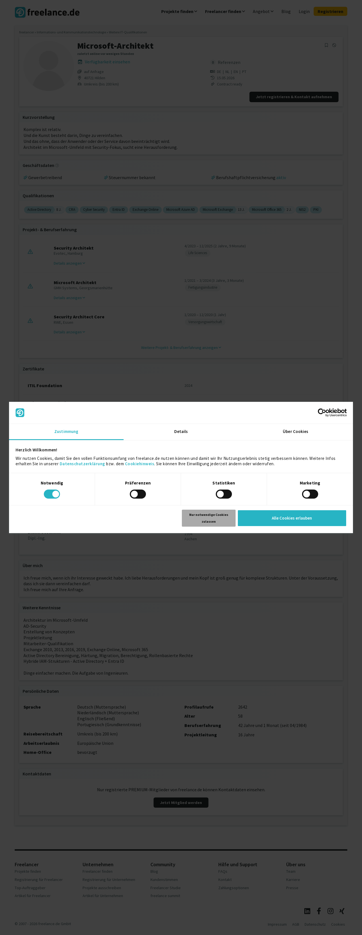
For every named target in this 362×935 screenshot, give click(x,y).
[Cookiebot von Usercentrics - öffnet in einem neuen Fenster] (322, 412)
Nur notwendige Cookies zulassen (208, 518)
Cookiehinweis (139, 463)
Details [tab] (181, 431)
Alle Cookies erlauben (292, 518)
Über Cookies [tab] (295, 431)
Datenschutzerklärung (82, 463)
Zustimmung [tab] (66, 431)
